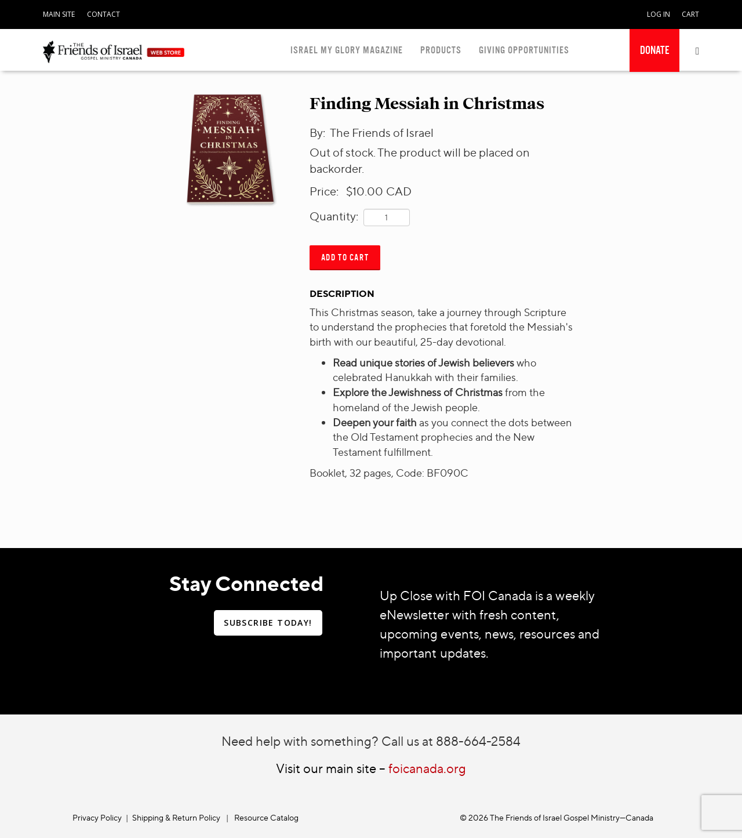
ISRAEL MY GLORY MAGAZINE (346, 50)
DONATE (654, 50)
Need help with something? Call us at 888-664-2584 (371, 741)
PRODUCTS (440, 50)
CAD (399, 191)
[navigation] (59, 12)
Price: (326, 191)
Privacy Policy (97, 817)
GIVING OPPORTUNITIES (524, 50)
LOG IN (658, 14)
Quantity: (334, 216)
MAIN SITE (59, 14)
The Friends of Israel (382, 132)
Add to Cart (345, 257)
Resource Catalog (266, 817)
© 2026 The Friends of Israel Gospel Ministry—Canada (556, 817)
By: (319, 132)
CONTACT (103, 14)
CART (690, 14)
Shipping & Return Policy (176, 817)
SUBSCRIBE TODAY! (268, 622)
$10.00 (364, 191)
